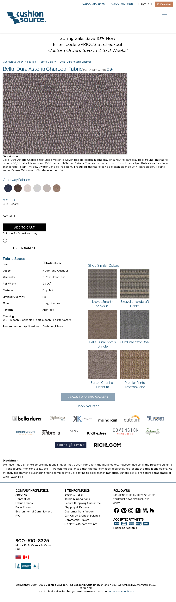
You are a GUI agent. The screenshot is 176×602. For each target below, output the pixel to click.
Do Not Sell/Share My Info (81, 524)
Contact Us (23, 499)
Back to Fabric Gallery (88, 397)
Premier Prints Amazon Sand (135, 384)
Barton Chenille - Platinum (103, 384)
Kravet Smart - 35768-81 (102, 303)
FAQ (18, 515)
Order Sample (24, 248)
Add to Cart (24, 227)
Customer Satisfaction (79, 511)
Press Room (23, 507)
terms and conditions (121, 591)
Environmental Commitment (34, 511)
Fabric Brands (24, 503)
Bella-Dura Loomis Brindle (102, 344)
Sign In (145, 4)
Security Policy (74, 494)
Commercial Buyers (77, 520)
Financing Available (125, 528)
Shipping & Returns (77, 507)
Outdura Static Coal (134, 342)
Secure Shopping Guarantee (83, 503)
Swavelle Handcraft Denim (135, 303)
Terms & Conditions (77, 499)
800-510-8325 (95, 4)
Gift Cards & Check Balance (82, 515)
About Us (21, 494)
